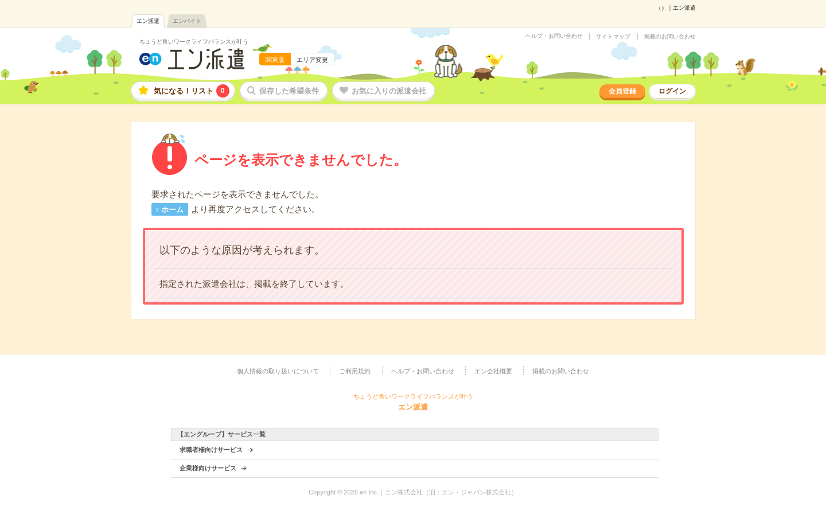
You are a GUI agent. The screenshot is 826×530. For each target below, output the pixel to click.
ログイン (672, 91)
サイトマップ (613, 37)
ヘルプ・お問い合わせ (554, 36)
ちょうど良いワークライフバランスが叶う (193, 41)
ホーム (172, 209)
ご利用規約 (355, 371)
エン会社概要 (493, 371)
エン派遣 (148, 21)
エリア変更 (312, 59)
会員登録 (622, 91)
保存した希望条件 (289, 91)
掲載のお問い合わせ (670, 37)
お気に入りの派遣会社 (389, 91)
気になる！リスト (191, 91)
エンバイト (187, 21)
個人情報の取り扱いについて (278, 371)
